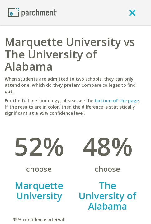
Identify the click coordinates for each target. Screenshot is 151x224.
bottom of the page (117, 101)
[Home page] (32, 12)
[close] (132, 12)
